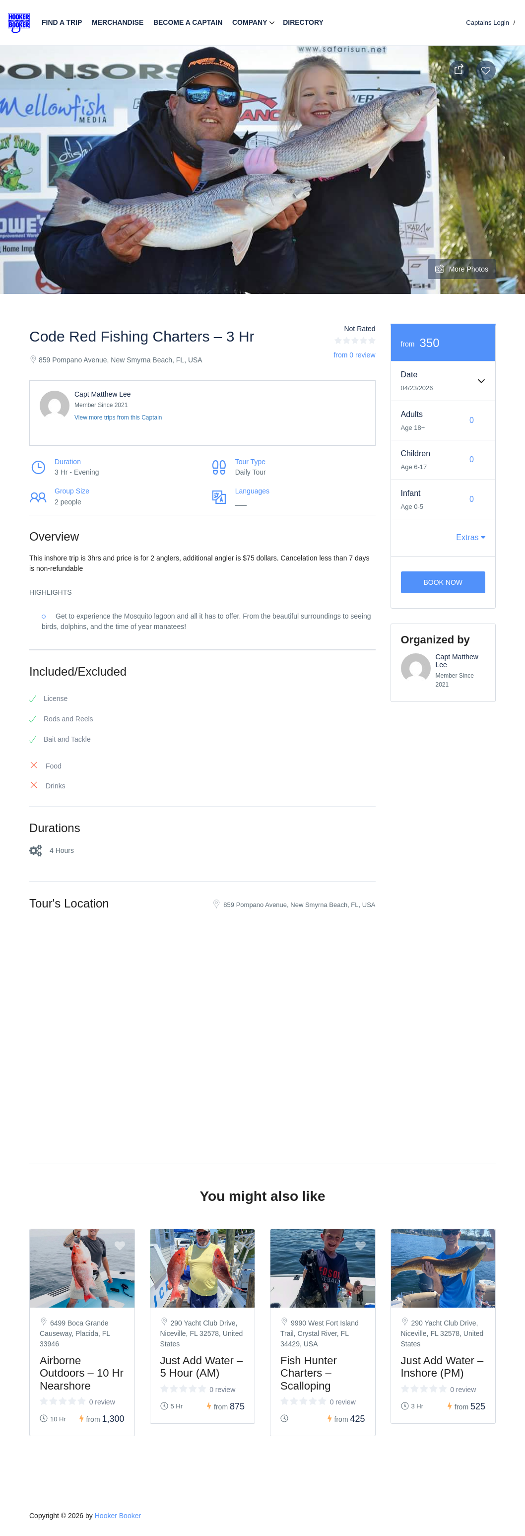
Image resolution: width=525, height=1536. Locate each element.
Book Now (442, 582)
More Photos (461, 269)
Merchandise (117, 22)
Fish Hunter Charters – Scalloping (308, 1373)
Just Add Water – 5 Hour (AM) (201, 1366)
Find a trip (62, 22)
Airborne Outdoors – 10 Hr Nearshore (82, 1373)
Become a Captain (187, 22)
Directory (303, 22)
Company (249, 22)
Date (409, 374)
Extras (470, 537)
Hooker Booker (118, 1516)
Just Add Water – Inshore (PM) (442, 1366)
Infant (411, 493)
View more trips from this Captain (118, 417)
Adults (412, 414)
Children (416, 453)
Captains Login (487, 22)
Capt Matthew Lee (102, 394)
